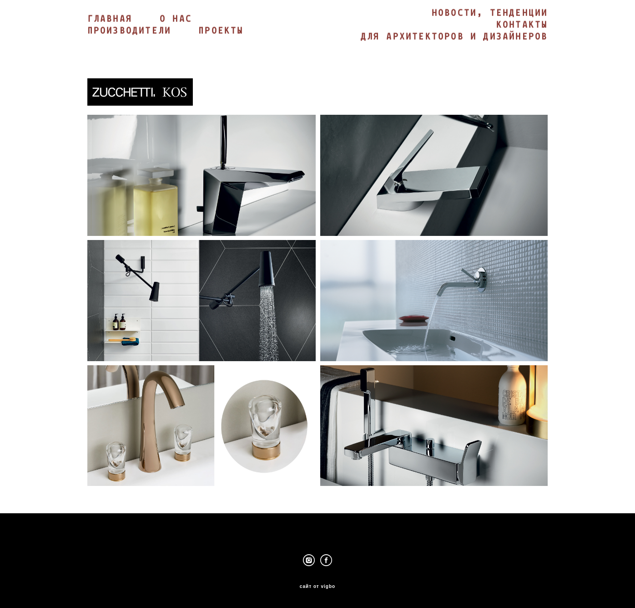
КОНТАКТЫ (522, 25)
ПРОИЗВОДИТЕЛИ (129, 31)
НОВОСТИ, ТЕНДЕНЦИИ (490, 13)
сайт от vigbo (317, 586)
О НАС (176, 19)
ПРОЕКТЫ (220, 31)
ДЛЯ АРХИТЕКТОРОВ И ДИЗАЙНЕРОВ (454, 37)
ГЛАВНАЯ (109, 19)
